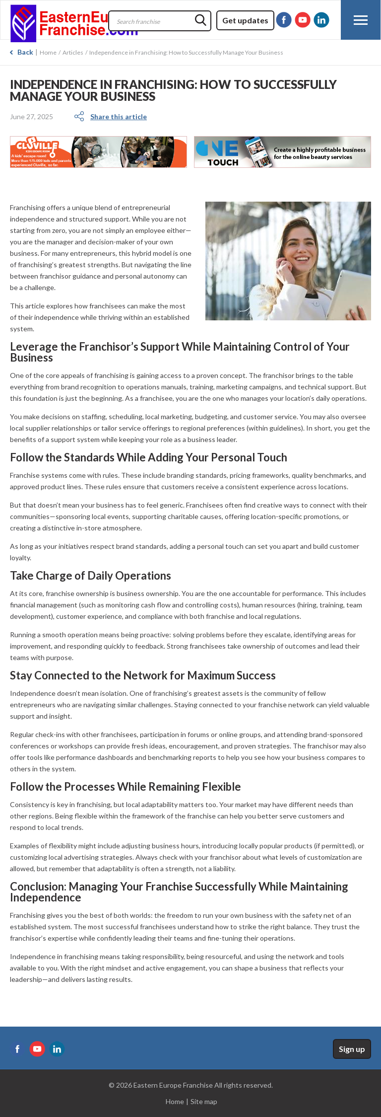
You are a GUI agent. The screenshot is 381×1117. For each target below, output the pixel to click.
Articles (73, 52)
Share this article (118, 116)
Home (48, 52)
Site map (203, 1101)
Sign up (352, 1048)
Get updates (245, 20)
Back (25, 52)
